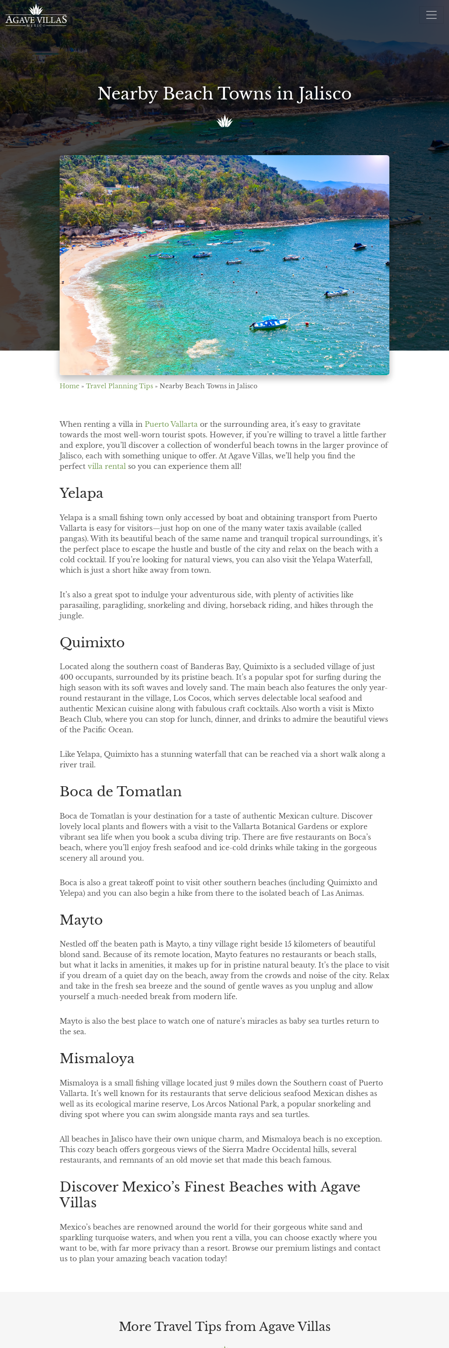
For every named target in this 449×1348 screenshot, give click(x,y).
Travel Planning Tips (119, 386)
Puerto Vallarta (171, 424)
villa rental (107, 466)
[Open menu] (431, 15)
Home (69, 386)
